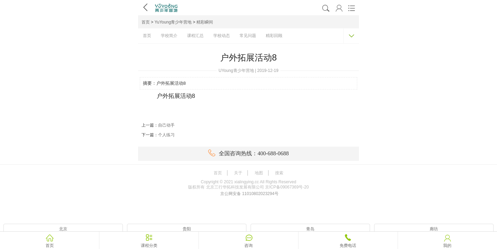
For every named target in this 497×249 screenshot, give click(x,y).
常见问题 (248, 35)
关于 (238, 172)
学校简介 (169, 35)
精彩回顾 (274, 35)
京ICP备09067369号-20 (287, 187)
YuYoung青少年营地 (173, 22)
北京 (63, 229)
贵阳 (187, 229)
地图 (259, 172)
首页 (146, 22)
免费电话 (348, 245)
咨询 (248, 245)
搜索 (279, 172)
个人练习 (166, 134)
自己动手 (166, 125)
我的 (447, 245)
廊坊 (434, 229)
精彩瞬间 (204, 22)
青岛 (310, 229)
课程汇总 (195, 35)
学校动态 (221, 35)
